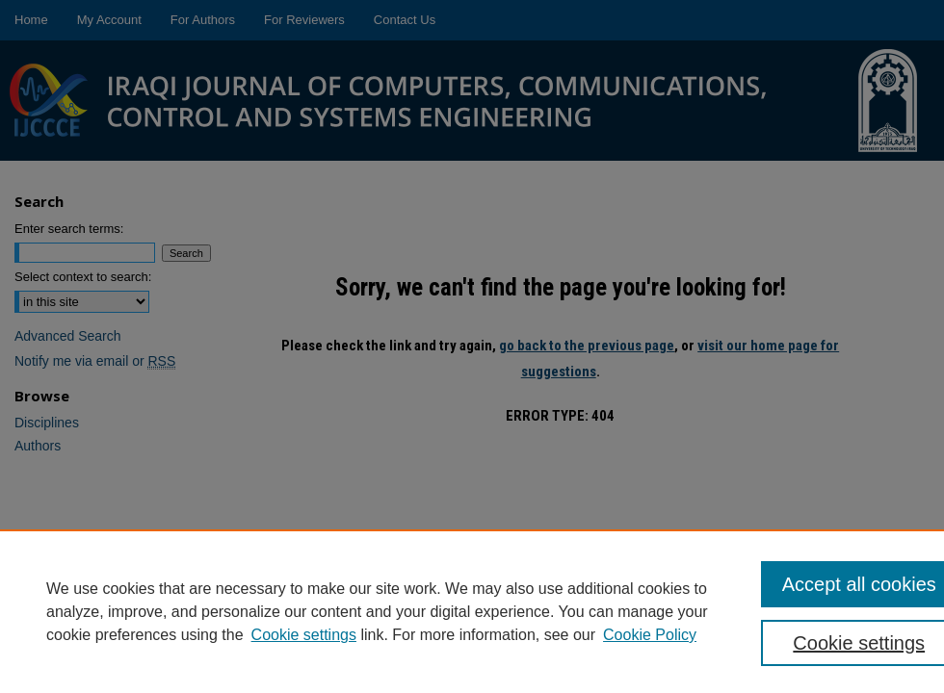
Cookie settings (303, 635)
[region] (472, 611)
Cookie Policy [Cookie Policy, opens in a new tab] (649, 635)
